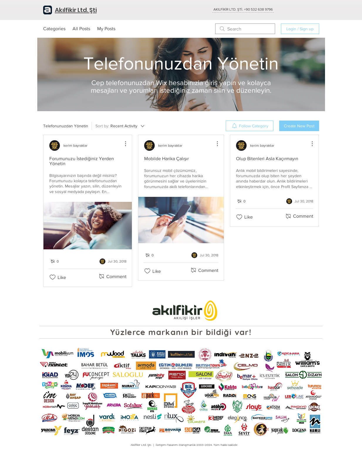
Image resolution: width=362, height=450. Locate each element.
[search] (245, 28)
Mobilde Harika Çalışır (166, 158)
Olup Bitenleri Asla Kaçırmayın (267, 158)
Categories (54, 28)
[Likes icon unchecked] (52, 277)
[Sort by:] (120, 125)
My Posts (106, 28)
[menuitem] (249, 126)
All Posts (81, 28)
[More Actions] (122, 143)
